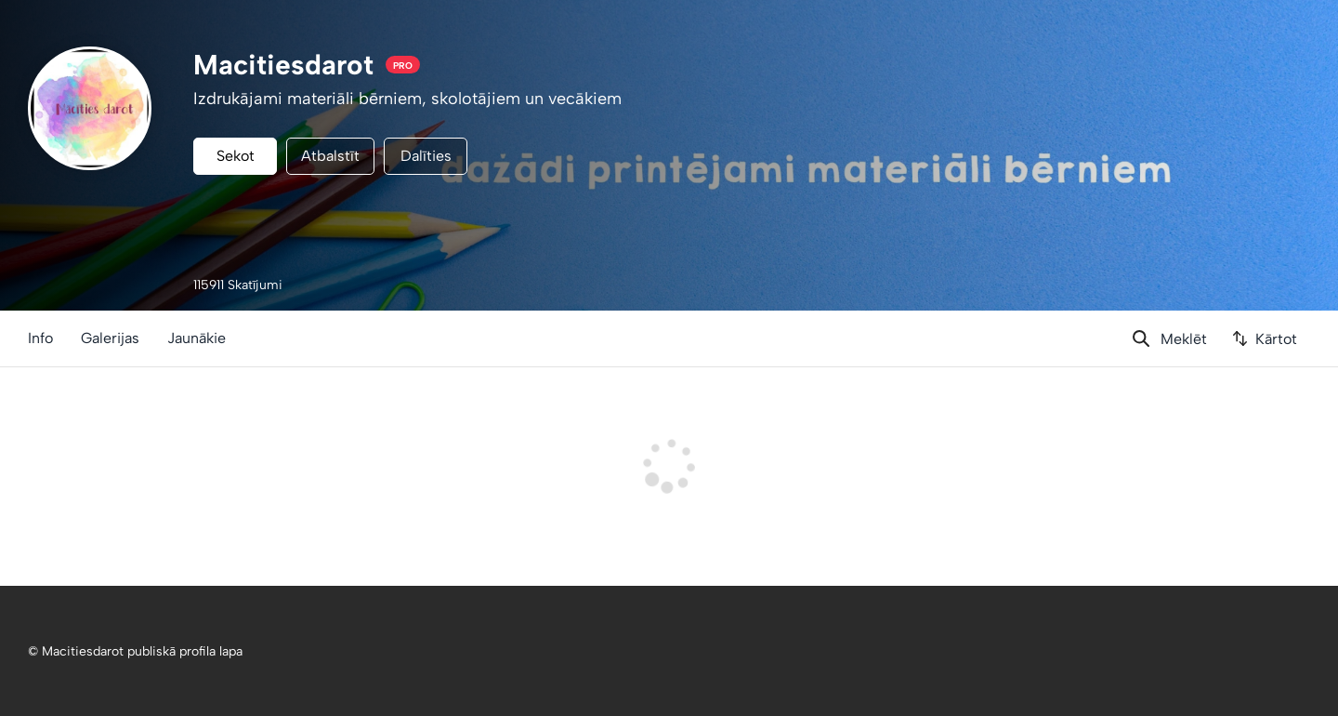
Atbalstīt (330, 156)
